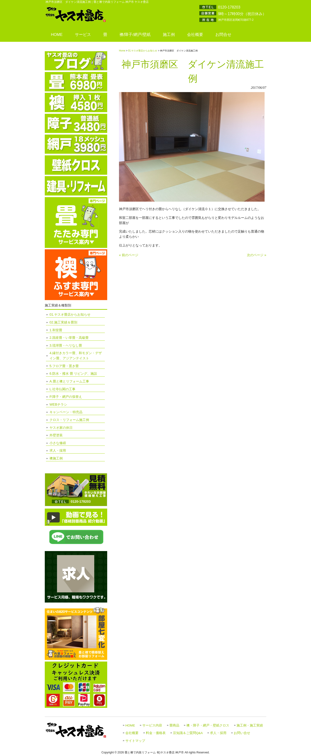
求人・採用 (57, 450)
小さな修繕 (57, 443)
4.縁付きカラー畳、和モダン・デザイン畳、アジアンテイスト (75, 355)
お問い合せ (242, 733)
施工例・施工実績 (250, 725)
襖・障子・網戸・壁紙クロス (207, 725)
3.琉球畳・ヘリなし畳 (65, 345)
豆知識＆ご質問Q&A (188, 733)
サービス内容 (152, 725)
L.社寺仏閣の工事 (62, 389)
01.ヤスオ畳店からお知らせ (142, 50)
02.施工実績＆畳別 (63, 322)
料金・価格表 (156, 733)
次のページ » (256, 255)
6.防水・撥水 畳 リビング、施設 (73, 373)
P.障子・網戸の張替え (65, 397)
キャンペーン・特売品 (65, 412)
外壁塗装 (56, 435)
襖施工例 (56, 458)
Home (122, 50)
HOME (130, 725)
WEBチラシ (58, 404)
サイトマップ (135, 741)
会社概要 (132, 733)
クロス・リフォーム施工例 (69, 420)
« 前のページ (128, 255)
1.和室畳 (55, 330)
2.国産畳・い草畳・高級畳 (69, 338)
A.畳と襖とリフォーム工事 (69, 381)
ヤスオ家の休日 (61, 427)
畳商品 (174, 725)
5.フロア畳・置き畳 (64, 366)
